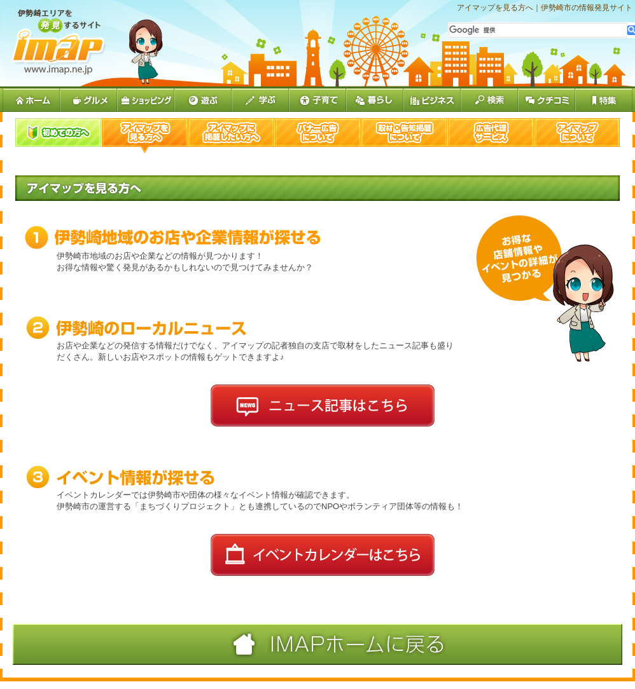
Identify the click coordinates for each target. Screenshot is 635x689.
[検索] (538, 30)
